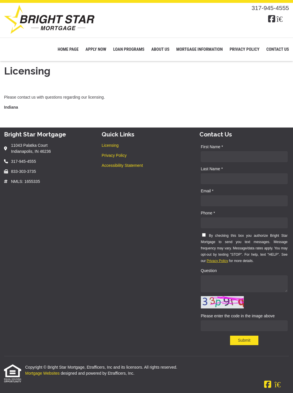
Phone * (208, 213)
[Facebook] (271, 19)
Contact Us (277, 49)
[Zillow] (282, 19)
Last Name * (212, 169)
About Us (160, 49)
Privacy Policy (244, 49)
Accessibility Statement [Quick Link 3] (122, 165)
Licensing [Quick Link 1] (110, 145)
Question (209, 270)
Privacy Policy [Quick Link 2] (114, 155)
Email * (207, 191)
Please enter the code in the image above (238, 316)
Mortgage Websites (43, 373)
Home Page (68, 49)
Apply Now (96, 49)
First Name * (212, 146)
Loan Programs (128, 49)
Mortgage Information (199, 49)
